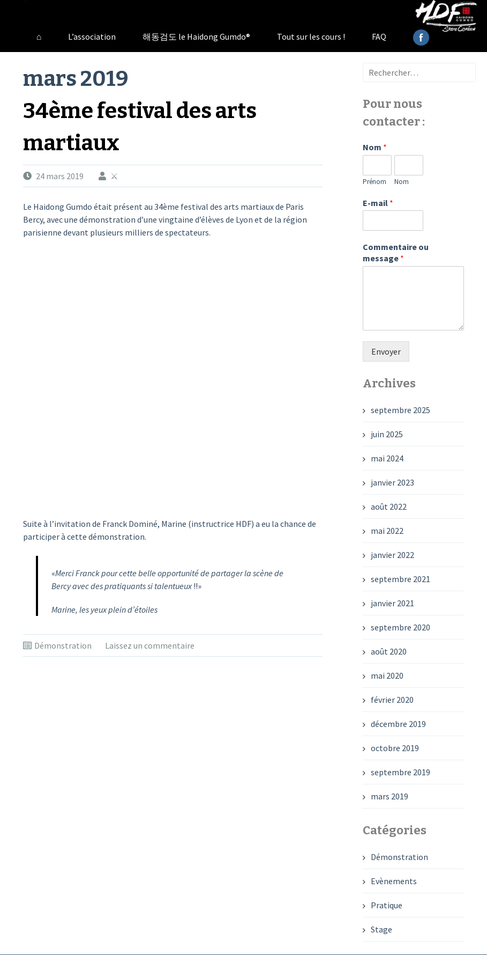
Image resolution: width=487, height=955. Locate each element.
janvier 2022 (392, 554)
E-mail (378, 202)
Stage (381, 929)
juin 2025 (387, 434)
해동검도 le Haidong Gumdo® (196, 36)
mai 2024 (387, 458)
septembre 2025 (400, 410)
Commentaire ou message (396, 252)
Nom (375, 147)
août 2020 (389, 651)
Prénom (374, 182)
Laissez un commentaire (149, 645)
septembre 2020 (400, 627)
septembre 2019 (400, 772)
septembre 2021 (400, 579)
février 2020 (392, 699)
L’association (92, 36)
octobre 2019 (395, 748)
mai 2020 (387, 675)
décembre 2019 (398, 723)
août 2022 (389, 506)
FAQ (379, 36)
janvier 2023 (392, 482)
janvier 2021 (392, 603)
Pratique (386, 905)
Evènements (394, 881)
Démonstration (63, 645)
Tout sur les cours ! (311, 36)
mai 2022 (387, 530)
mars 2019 (389, 796)
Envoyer (386, 351)
